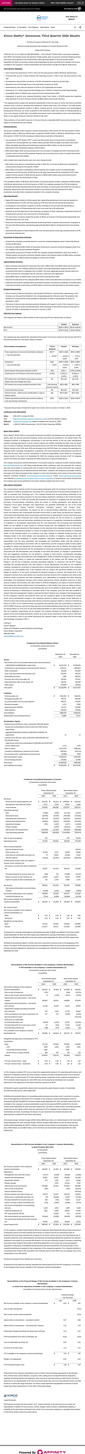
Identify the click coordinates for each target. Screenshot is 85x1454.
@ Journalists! (22, 27)
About (53, 27)
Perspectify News (10, 27)
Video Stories (44, 27)
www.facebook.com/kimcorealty (39, 476)
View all (80, 3)
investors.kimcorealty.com (22, 421)
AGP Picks (6, 3)
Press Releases (33, 27)
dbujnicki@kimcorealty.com (14, 636)
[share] (80, 27)
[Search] (75, 27)
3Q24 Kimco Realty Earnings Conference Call (29, 419)
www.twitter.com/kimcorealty (70, 476)
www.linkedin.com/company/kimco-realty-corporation (34, 478)
